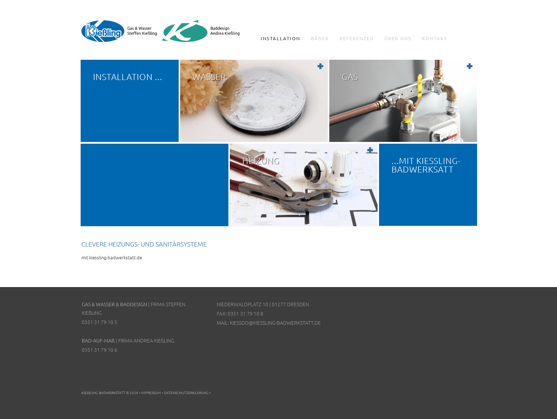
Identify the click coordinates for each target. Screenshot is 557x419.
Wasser (209, 76)
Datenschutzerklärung (186, 392)
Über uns (397, 38)
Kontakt (434, 38)
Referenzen (357, 38)
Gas (350, 76)
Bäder (320, 38)
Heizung (261, 160)
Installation (280, 38)
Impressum (151, 392)
